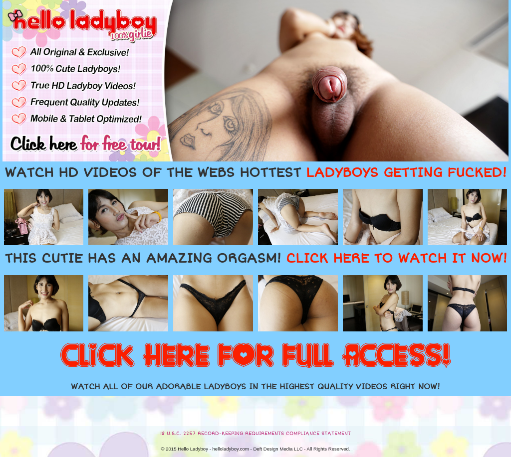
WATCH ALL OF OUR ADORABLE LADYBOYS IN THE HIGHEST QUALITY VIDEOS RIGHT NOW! (255, 387)
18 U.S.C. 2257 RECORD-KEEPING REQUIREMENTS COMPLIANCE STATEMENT (255, 434)
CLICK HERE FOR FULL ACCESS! (255, 356)
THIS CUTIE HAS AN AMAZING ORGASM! (255, 258)
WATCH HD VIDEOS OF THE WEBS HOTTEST (255, 172)
